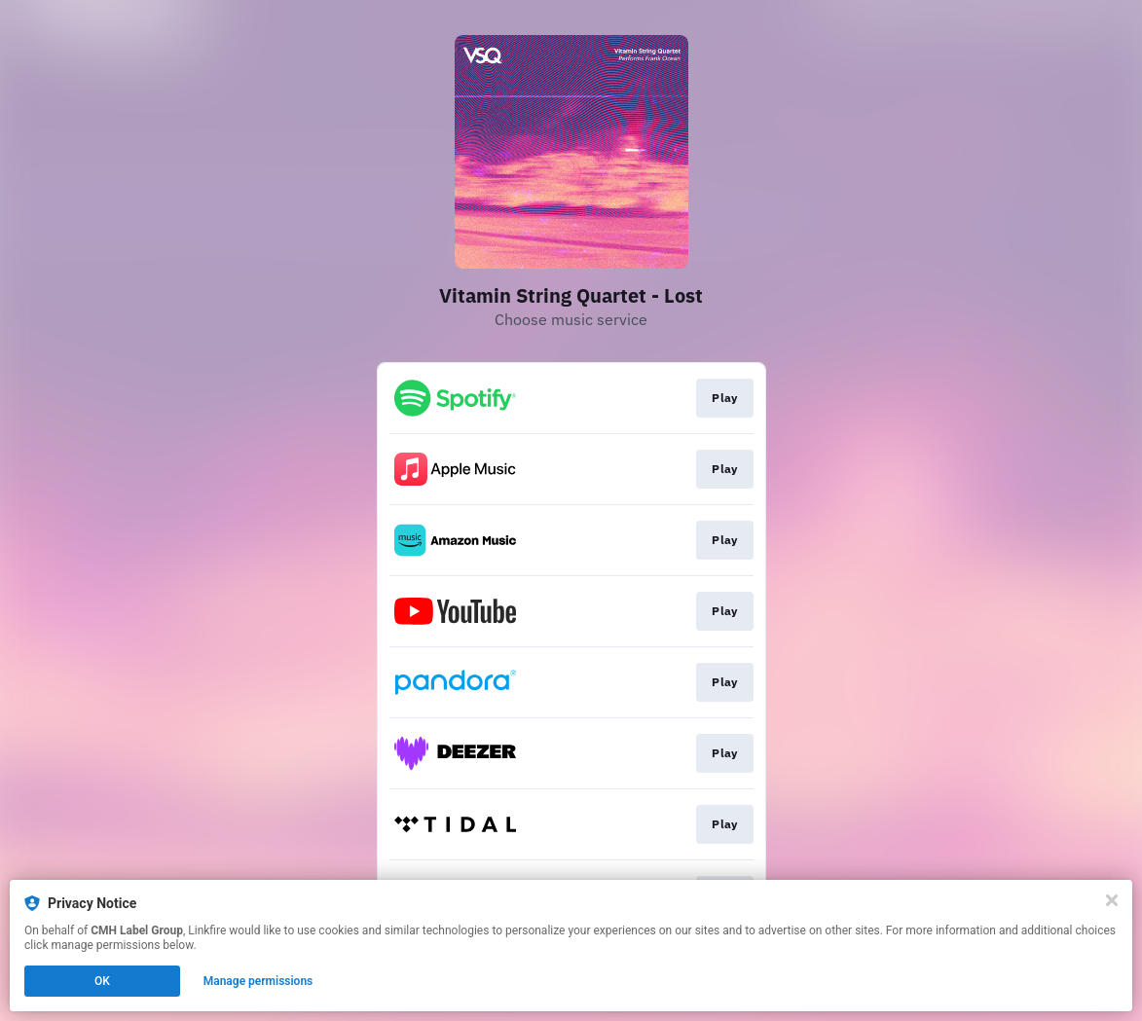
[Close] (1111, 900)
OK (102, 981)
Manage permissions (258, 981)
